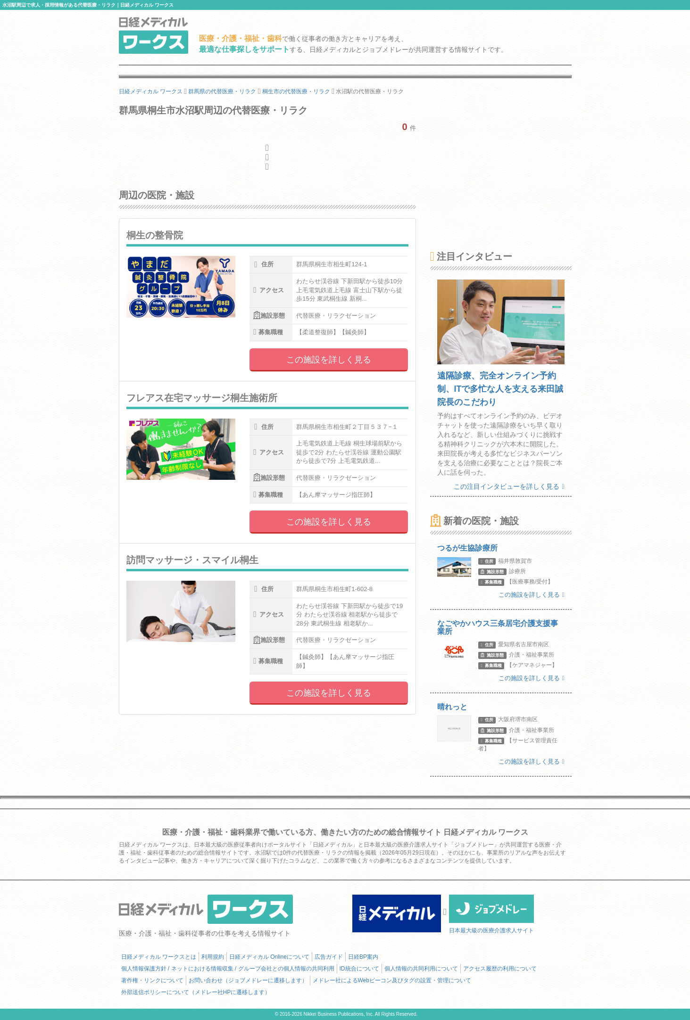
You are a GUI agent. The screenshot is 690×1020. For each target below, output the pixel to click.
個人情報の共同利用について (421, 968)
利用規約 (212, 957)
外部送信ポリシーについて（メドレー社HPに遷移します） (196, 992)
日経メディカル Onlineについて (269, 957)
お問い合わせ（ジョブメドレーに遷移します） (248, 980)
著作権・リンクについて (152, 980)
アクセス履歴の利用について (500, 968)
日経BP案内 (363, 957)
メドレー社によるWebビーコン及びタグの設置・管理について (392, 980)
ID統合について (359, 968)
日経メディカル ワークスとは (158, 957)
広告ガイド (329, 957)
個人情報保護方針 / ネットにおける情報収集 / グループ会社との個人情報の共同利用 (227, 968)
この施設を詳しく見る (328, 359)
